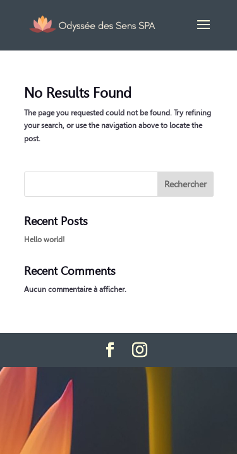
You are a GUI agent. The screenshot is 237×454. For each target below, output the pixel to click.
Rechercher (185, 184)
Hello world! (44, 239)
